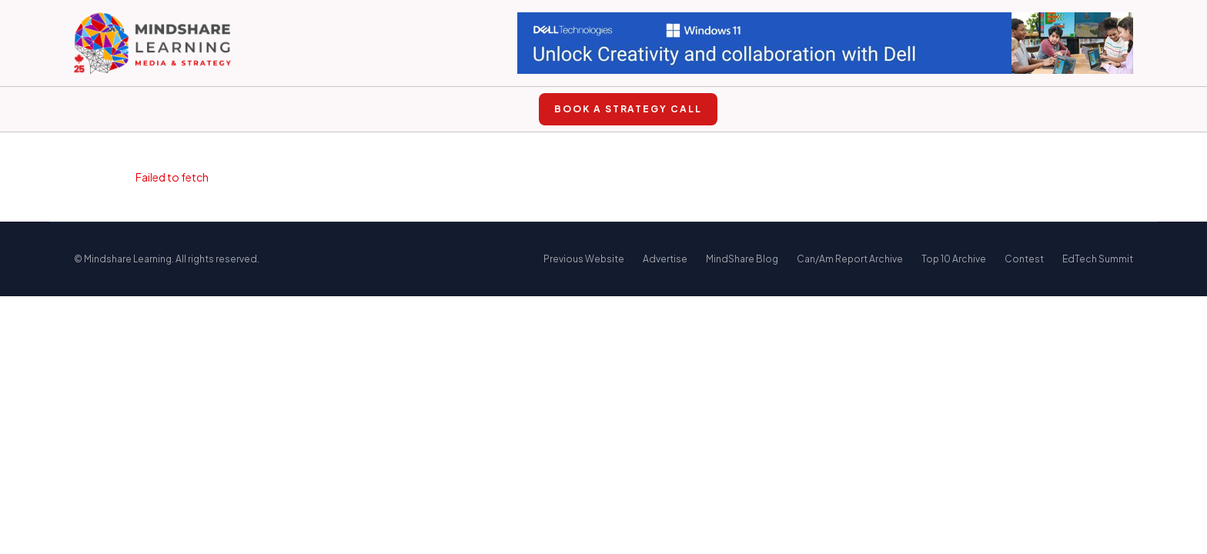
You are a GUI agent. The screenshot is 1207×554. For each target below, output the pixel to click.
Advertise (665, 259)
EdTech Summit (1097, 259)
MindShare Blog (742, 259)
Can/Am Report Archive (850, 259)
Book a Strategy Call (627, 109)
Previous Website (583, 259)
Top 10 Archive (953, 259)
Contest (1024, 259)
